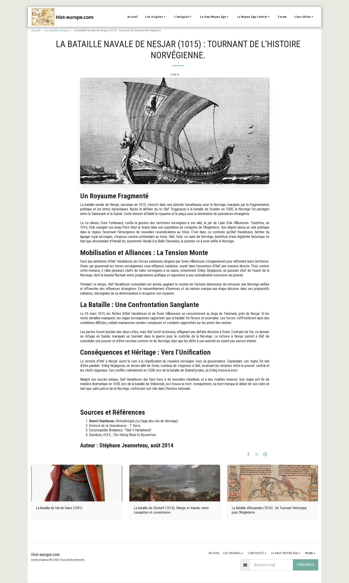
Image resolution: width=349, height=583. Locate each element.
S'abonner (305, 565)
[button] (156, 17)
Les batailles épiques (57, 30)
